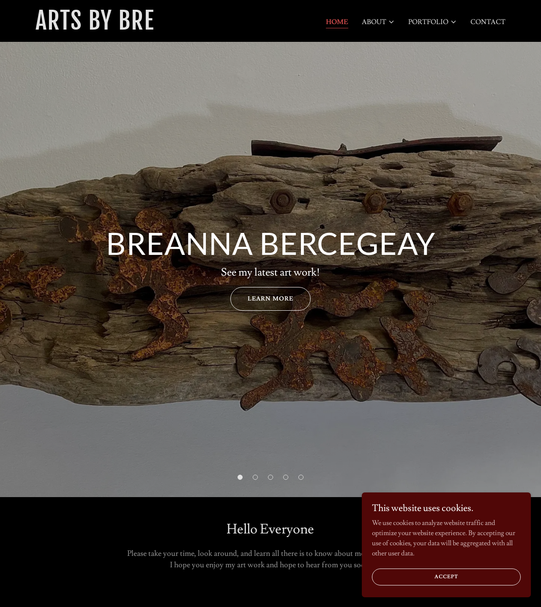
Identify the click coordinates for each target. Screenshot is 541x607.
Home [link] (337, 22)
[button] (378, 22)
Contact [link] (487, 22)
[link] (118, 27)
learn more (270, 299)
